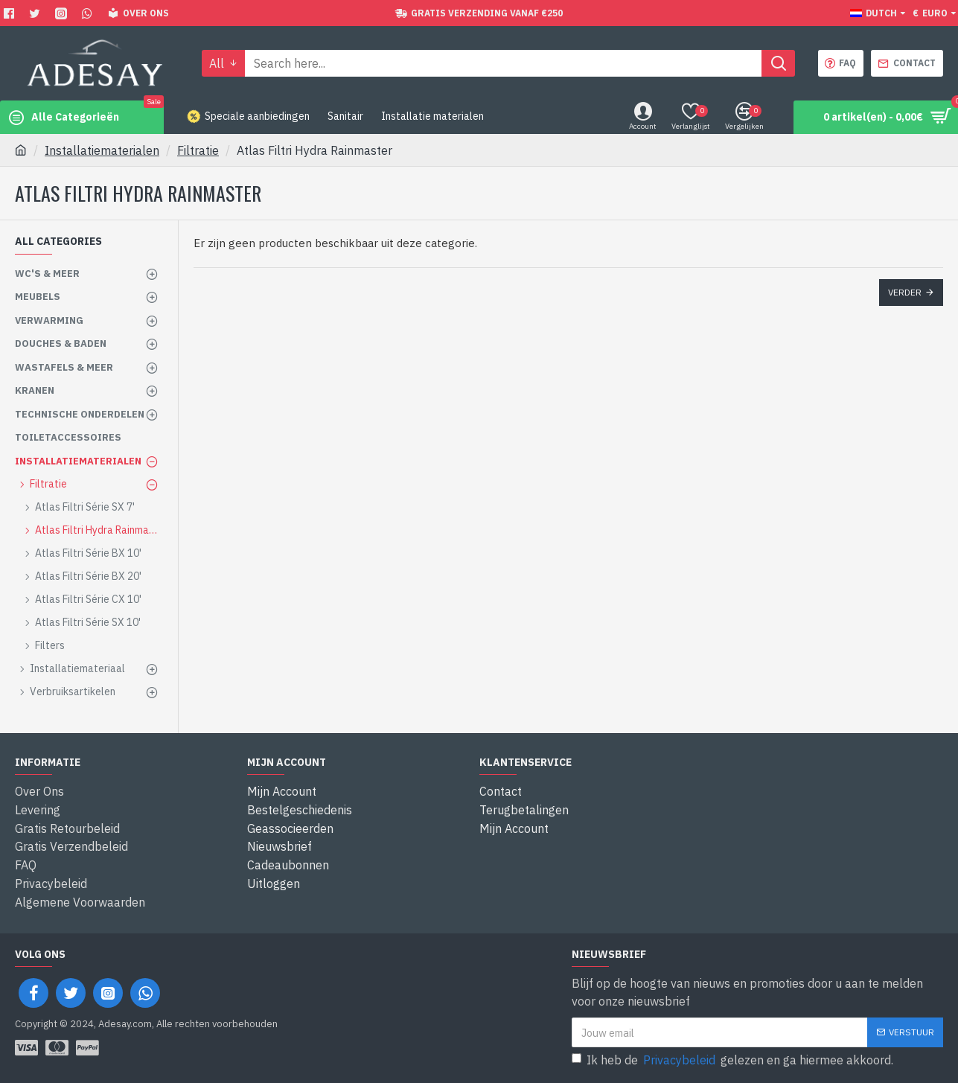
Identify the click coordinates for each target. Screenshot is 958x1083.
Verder (905, 292)
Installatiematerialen (102, 150)
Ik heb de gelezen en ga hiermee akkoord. (732, 1057)
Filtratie (198, 150)
